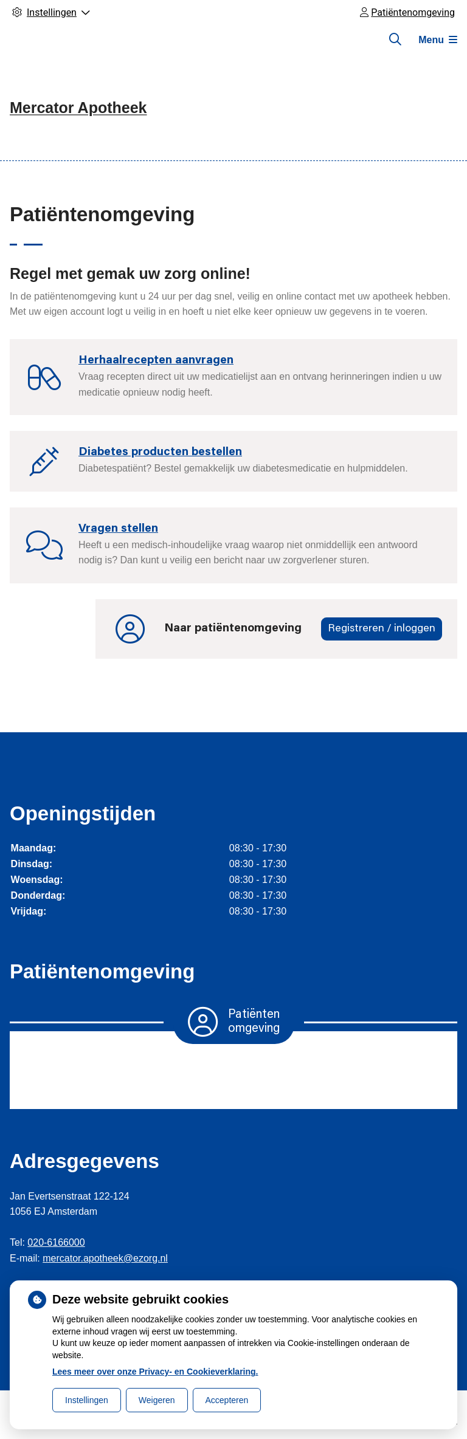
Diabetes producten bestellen (160, 452)
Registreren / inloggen (381, 628)
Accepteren (227, 1400)
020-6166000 (56, 1242)
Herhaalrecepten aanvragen (156, 360)
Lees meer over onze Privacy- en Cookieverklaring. (155, 1371)
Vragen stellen (118, 529)
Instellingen (86, 1400)
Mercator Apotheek (78, 107)
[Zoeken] (395, 39)
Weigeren (157, 1400)
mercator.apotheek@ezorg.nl (105, 1258)
